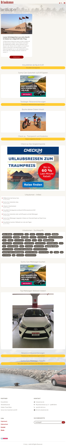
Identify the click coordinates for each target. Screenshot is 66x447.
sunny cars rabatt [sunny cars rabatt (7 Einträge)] (31, 252)
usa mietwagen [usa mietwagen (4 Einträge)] (6, 255)
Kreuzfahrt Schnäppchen (33, 68)
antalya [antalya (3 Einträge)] (26, 234)
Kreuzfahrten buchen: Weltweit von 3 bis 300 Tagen (17, 222)
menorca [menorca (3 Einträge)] (34, 240)
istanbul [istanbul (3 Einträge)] (4, 240)
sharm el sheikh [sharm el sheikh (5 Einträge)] (39, 246)
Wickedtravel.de (5, 404)
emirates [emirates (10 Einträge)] (24, 237)
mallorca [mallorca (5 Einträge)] (27, 240)
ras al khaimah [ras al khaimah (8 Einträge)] (13, 246)
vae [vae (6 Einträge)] (14, 255)
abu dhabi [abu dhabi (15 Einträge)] (7, 234)
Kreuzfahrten (4, 402)
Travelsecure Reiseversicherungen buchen (33, 104)
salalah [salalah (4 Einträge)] (21, 246)
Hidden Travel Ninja (6, 407)
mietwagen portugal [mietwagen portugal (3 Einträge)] (29, 243)
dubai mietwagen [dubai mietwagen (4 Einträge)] (7, 237)
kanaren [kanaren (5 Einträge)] (10, 240)
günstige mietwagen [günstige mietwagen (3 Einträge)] (42, 237)
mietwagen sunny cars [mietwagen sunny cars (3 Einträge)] (40, 243)
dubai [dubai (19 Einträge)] (55, 234)
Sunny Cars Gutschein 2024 (10, 202)
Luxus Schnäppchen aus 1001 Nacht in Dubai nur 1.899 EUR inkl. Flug (16, 38)
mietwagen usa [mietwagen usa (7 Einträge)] (52, 243)
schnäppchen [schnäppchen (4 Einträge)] (29, 246)
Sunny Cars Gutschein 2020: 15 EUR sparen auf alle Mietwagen (20, 214)
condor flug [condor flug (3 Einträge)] (47, 234)
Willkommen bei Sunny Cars (11, 198)
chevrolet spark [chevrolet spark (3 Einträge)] (40, 234)
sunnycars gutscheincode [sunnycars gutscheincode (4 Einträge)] (40, 249)
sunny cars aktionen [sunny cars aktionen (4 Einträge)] (8, 249)
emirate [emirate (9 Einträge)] (16, 237)
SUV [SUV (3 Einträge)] (51, 252)
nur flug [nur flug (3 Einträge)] (61, 243)
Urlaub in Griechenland (9, 206)
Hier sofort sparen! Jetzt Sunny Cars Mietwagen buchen (33, 363)
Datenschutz (4, 424)
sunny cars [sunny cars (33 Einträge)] (51, 246)
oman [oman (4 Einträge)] (4, 246)
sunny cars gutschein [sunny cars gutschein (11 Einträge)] (23, 249)
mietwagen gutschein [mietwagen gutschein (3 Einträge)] (18, 243)
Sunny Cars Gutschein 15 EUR (9, 410)
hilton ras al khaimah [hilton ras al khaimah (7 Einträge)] (55, 237)
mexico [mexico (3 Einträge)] (39, 240)
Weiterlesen (16, 57)
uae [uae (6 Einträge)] (62, 252)
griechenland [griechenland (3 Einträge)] (33, 237)
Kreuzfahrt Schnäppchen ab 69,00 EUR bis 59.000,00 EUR (19, 210)
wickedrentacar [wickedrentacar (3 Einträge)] (20, 255)
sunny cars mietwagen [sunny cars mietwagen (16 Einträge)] (13, 252)
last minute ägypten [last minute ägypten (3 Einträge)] (19, 240)
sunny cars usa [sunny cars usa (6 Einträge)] (43, 252)
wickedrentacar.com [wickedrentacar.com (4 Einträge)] (31, 255)
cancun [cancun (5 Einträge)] (32, 234)
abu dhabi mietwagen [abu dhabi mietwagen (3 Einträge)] (18, 234)
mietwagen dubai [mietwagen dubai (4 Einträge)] (7, 243)
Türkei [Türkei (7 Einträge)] (56, 252)
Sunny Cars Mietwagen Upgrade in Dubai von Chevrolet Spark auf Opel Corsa (24, 218)
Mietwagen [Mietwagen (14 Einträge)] (48, 240)
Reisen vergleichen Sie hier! (33, 139)
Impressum (4, 421)
